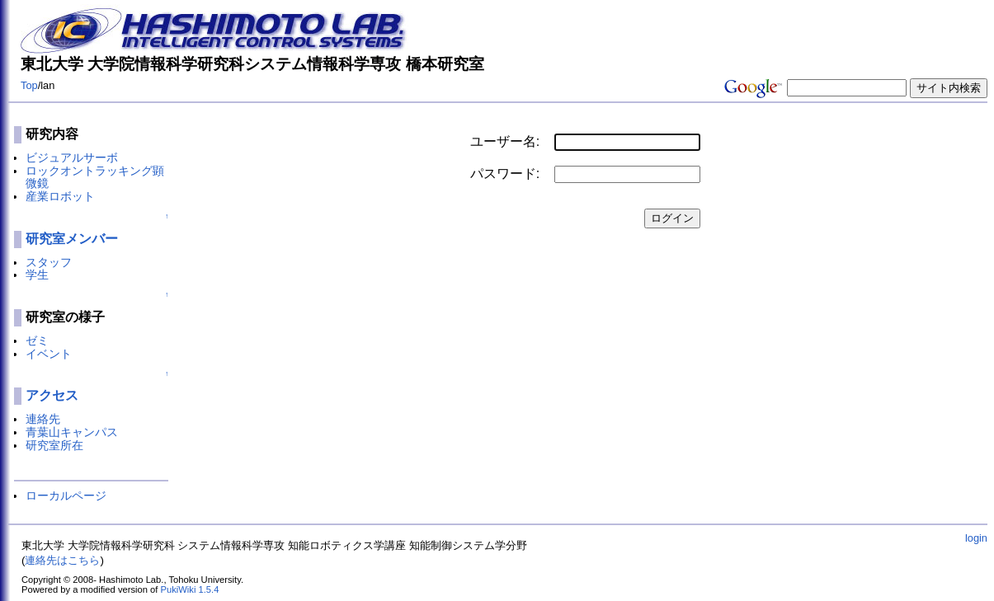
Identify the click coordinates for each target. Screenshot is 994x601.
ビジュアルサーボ (72, 157)
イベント (49, 353)
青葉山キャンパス (72, 432)
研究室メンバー (72, 239)
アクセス (52, 395)
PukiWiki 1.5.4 (190, 589)
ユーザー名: (504, 141)
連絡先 (43, 418)
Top (29, 85)
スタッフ (49, 262)
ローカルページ (66, 495)
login (976, 538)
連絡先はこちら (62, 560)
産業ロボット (60, 196)
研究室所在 (54, 445)
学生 (37, 274)
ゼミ (37, 340)
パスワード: (504, 174)
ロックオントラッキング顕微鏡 (95, 177)
